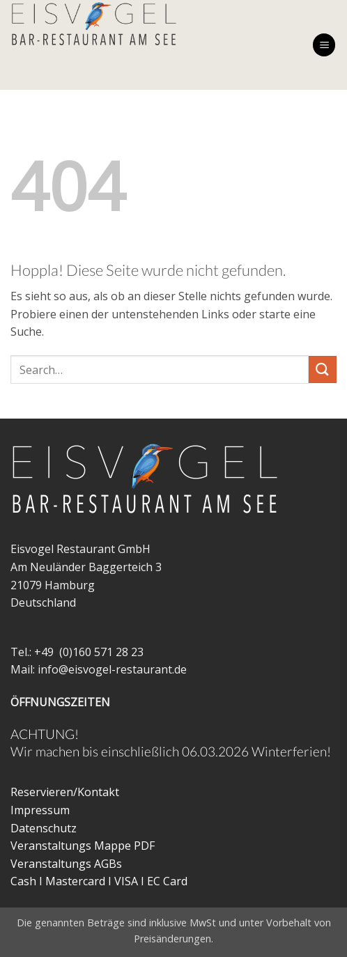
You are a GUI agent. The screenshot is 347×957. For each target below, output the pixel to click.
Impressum (40, 810)
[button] (324, 44)
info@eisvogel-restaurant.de (112, 669)
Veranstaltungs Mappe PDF (82, 845)
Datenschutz (43, 828)
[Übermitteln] (323, 369)
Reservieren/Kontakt (64, 792)
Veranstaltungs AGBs (66, 863)
